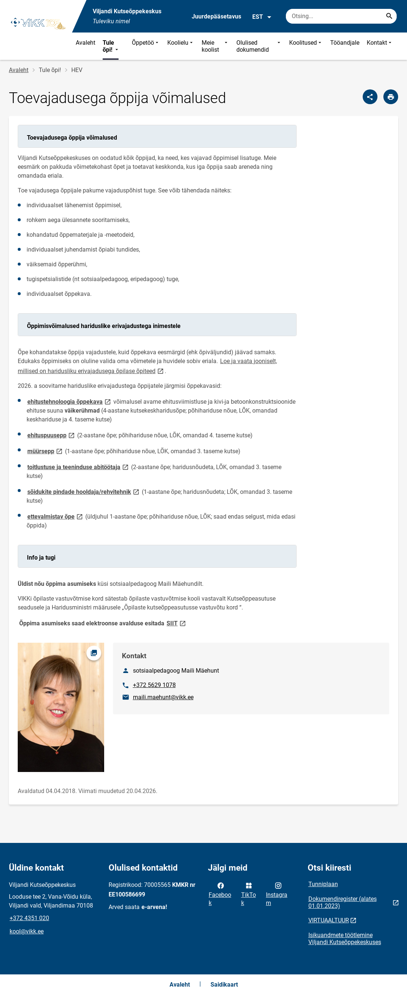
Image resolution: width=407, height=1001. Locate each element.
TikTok (248, 893)
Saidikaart (224, 984)
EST (262, 17)
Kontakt (380, 46)
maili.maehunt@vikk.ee (163, 697)
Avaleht (85, 42)
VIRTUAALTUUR (328, 920)
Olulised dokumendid (259, 46)
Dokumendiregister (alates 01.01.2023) (342, 902)
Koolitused (306, 46)
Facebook (220, 893)
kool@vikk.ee (27, 931)
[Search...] (389, 16)
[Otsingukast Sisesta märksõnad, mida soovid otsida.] (341, 16)
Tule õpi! (111, 46)
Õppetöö (146, 46)
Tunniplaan (323, 884)
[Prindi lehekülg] (390, 96)
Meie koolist (215, 46)
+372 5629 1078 (154, 685)
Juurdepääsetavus (216, 16)
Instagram (276, 893)
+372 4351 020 (29, 918)
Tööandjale (344, 42)
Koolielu (180, 46)
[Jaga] (370, 96)
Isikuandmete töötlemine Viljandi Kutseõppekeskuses (344, 939)
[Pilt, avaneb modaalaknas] (61, 707)
